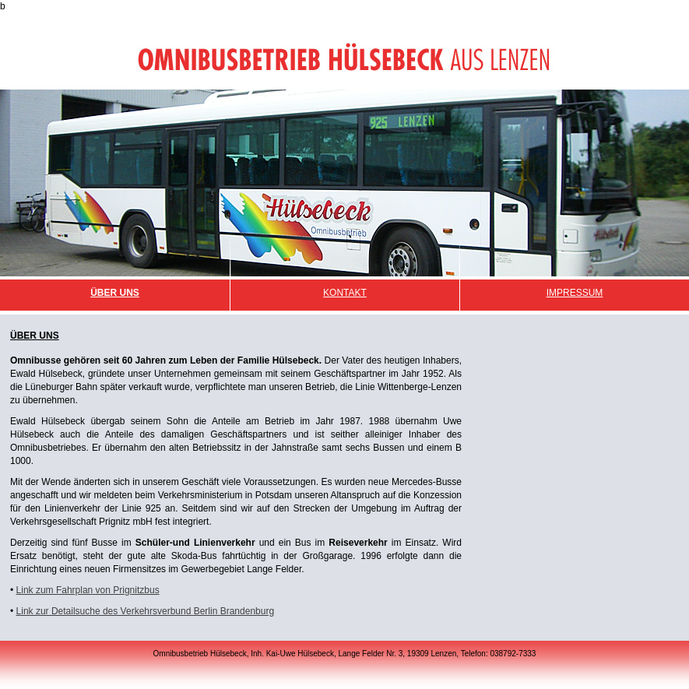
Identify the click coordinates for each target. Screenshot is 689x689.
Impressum (575, 292)
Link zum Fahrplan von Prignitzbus (88, 590)
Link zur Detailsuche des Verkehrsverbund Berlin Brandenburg (145, 611)
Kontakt (345, 292)
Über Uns (114, 292)
